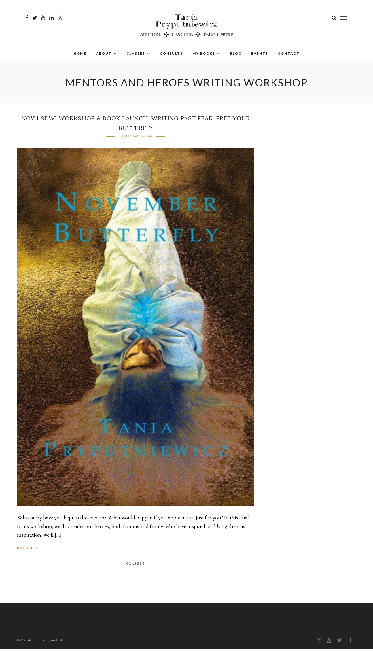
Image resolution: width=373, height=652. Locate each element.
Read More (29, 551)
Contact (289, 53)
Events (259, 53)
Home (80, 53)
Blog (235, 53)
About (104, 53)
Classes (135, 53)
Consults (171, 53)
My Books (203, 53)
